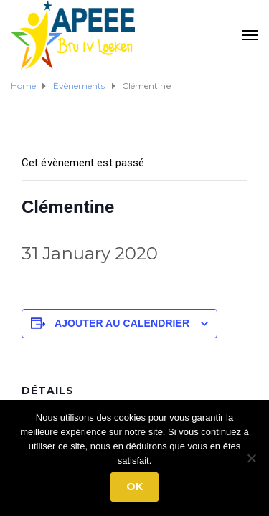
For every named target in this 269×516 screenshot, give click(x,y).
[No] (251, 458)
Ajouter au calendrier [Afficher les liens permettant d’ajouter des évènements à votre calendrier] (122, 323)
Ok (134, 486)
